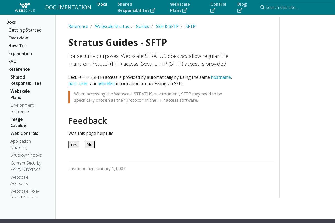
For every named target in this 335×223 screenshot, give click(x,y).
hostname (221, 77)
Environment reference (22, 108)
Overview (18, 38)
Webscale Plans (20, 94)
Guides (142, 26)
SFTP (191, 26)
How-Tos (17, 46)
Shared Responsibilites (25, 80)
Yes (73, 144)
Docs (11, 22)
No (90, 144)
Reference (19, 69)
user (83, 83)
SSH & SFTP (167, 26)
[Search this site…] (296, 7)
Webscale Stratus (112, 26)
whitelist (106, 83)
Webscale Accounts (19, 180)
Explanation (20, 53)
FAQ (12, 61)
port (72, 83)
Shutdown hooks (26, 155)
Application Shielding (20, 144)
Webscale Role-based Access (24, 194)
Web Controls (24, 133)
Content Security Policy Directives (25, 166)
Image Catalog (18, 122)
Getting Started (25, 30)
